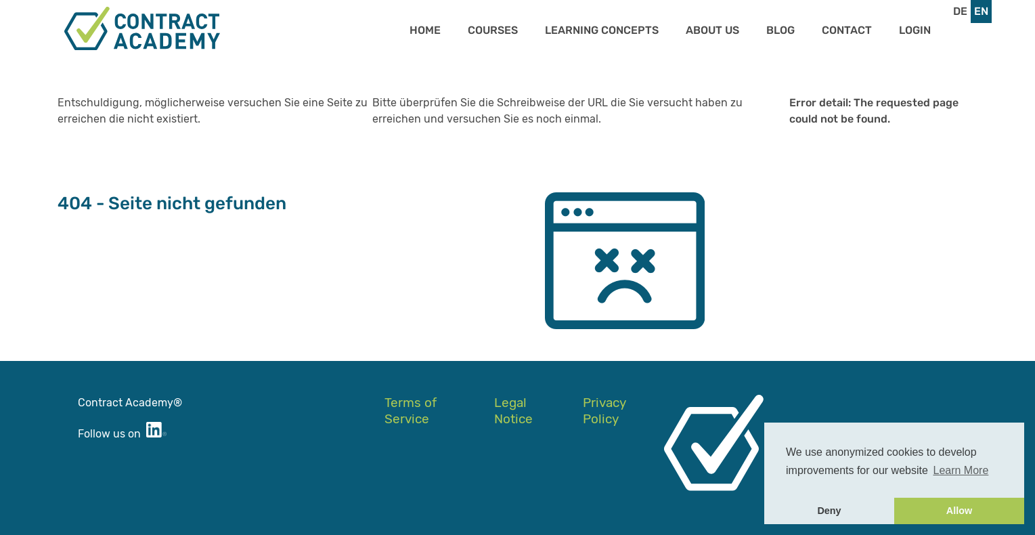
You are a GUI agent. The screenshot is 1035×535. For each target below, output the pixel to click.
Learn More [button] (961, 470)
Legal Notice (513, 411)
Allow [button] (959, 510)
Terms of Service (410, 411)
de (960, 11)
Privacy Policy (604, 411)
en (981, 11)
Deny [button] (829, 510)
